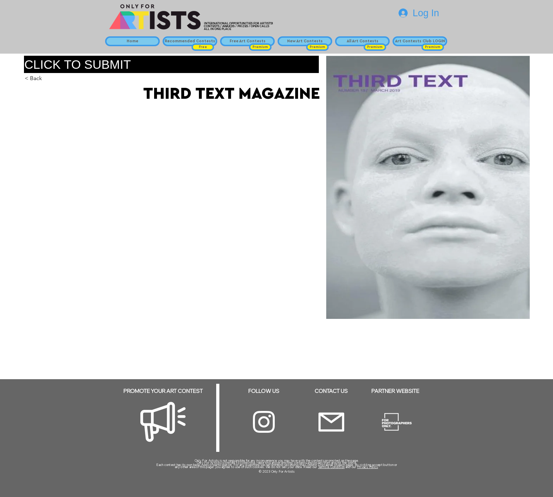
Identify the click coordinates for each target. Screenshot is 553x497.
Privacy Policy (367, 467)
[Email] (331, 422)
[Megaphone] (163, 421)
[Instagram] (264, 422)
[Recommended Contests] (190, 41)
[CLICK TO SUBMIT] (171, 64)
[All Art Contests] (362, 41)
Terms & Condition (331, 467)
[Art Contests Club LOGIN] (420, 41)
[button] (203, 47)
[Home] (132, 41)
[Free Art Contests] (247, 41)
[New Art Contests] (305, 41)
